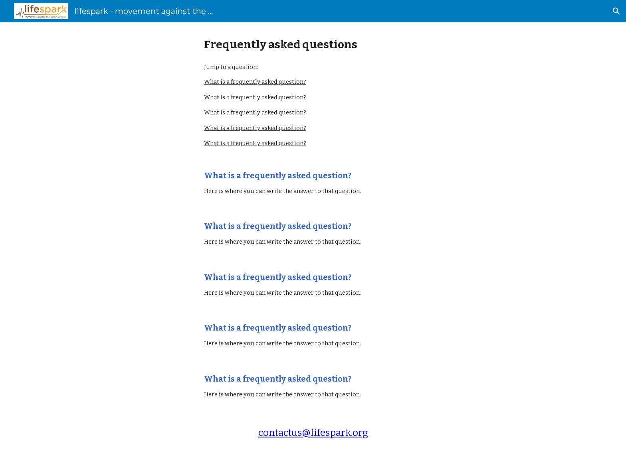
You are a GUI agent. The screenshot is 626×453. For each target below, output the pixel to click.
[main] (313, 44)
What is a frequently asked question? (255, 81)
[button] (616, 11)
